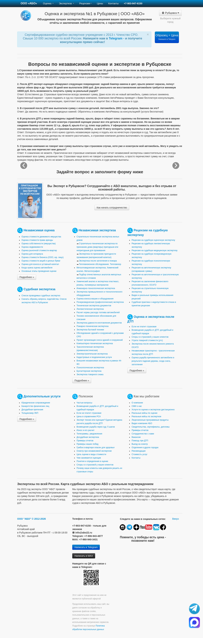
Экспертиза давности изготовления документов (99, 323)
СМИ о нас (137, 406)
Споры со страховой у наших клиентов (150, 337)
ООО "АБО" (24, 518)
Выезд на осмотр (140, 444)
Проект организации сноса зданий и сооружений (100, 340)
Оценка (48, 3)
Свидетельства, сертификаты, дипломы (150, 427)
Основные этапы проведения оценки (39, 271)
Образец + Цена (167, 37)
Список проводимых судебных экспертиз (41, 295)
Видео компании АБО (142, 423)
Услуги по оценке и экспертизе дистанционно (153, 409)
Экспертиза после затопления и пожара (98, 261)
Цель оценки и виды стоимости (91, 454)
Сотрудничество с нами (143, 434)
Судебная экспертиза (39, 289)
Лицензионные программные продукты (150, 420)
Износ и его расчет (85, 430)
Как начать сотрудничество (112, 207)
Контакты (113, 3)
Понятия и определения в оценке (92, 461)
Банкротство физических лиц (35, 406)
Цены (100, 3)
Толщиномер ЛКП (30, 413)
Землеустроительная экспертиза (92, 354)
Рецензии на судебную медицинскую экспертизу (155, 250)
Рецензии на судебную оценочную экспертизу (153, 240)
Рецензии (85, 3)
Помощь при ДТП (140, 440)
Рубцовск (170, 13)
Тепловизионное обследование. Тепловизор (100, 264)
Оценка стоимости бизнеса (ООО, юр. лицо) (42, 257)
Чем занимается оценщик (89, 458)
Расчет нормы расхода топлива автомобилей (98, 312)
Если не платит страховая (144, 326)
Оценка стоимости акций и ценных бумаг (41, 261)
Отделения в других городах (145, 447)
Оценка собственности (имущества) (39, 243)
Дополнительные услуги (42, 396)
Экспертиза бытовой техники (90, 329)
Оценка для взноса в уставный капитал (40, 264)
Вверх (175, 518)
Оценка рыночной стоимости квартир (39, 250)
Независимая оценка (39, 230)
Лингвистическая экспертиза (90, 309)
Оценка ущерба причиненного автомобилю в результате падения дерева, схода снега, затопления (153, 361)
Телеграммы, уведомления (89, 434)
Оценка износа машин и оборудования (95, 298)
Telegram (116, 38)
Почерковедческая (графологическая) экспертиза (100, 302)
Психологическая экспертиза (90, 367)
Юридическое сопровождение (36, 403)
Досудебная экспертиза (88, 437)
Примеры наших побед (87, 444)
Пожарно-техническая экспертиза (93, 326)
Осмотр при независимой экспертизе (94, 451)
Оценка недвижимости (32, 247)
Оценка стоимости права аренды (37, 240)
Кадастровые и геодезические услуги (94, 357)
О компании (137, 403)
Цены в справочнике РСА (89, 416)
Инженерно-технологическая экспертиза (96, 288)
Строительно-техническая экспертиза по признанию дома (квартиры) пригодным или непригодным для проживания (97, 247)
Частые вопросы (84, 403)
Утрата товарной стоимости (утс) (147, 340)
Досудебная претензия (32, 409)
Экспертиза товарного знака (90, 374)
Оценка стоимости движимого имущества (41, 236)
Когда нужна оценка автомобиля (37, 267)
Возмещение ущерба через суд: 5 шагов (96, 427)
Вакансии (136, 437)
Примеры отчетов (85, 440)
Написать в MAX (83, 555)
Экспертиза (66, 3)
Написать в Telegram (86, 547)
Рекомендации (139, 451)
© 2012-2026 (39, 518)
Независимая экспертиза (97, 230)
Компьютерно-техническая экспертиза (95, 343)
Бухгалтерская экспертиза (89, 371)
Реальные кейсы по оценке (144, 413)
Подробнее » (26, 277)
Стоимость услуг (139, 454)
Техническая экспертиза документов (94, 305)
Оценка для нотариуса (32, 254)
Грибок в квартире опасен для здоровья (95, 447)
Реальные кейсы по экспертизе (146, 416)
